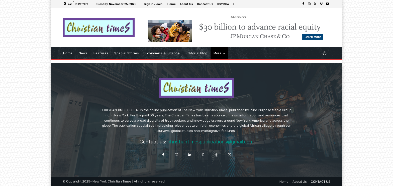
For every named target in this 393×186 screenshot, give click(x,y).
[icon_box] (226, 4)
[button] (324, 53)
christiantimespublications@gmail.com (210, 142)
